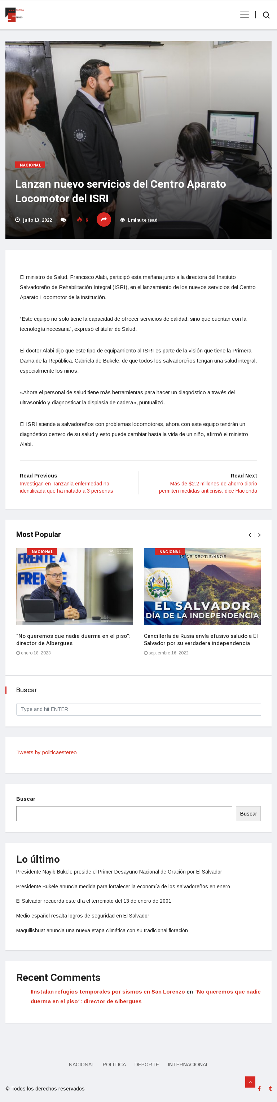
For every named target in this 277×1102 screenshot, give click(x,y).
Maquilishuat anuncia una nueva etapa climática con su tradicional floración (102, 930)
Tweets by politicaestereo (46, 752)
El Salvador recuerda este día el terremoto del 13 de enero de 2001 (93, 901)
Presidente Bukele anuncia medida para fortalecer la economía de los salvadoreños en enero (123, 886)
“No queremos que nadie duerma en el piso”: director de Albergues (73, 639)
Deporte (147, 1064)
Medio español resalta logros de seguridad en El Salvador (82, 916)
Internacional (188, 1064)
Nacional (30, 165)
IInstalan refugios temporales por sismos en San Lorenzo (108, 991)
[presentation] (250, 535)
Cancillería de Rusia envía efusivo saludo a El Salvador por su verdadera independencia (201, 639)
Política (114, 1064)
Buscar (25, 799)
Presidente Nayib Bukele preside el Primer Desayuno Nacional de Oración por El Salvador (119, 872)
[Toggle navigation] (242, 15)
